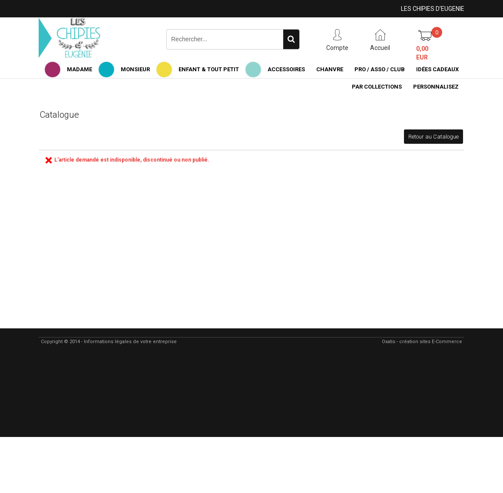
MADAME (79, 69)
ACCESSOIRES (286, 69)
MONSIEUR (135, 69)
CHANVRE (329, 69)
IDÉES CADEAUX (437, 69)
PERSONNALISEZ (436, 86)
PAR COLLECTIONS (377, 86)
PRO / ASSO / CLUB (379, 69)
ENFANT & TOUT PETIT (209, 69)
